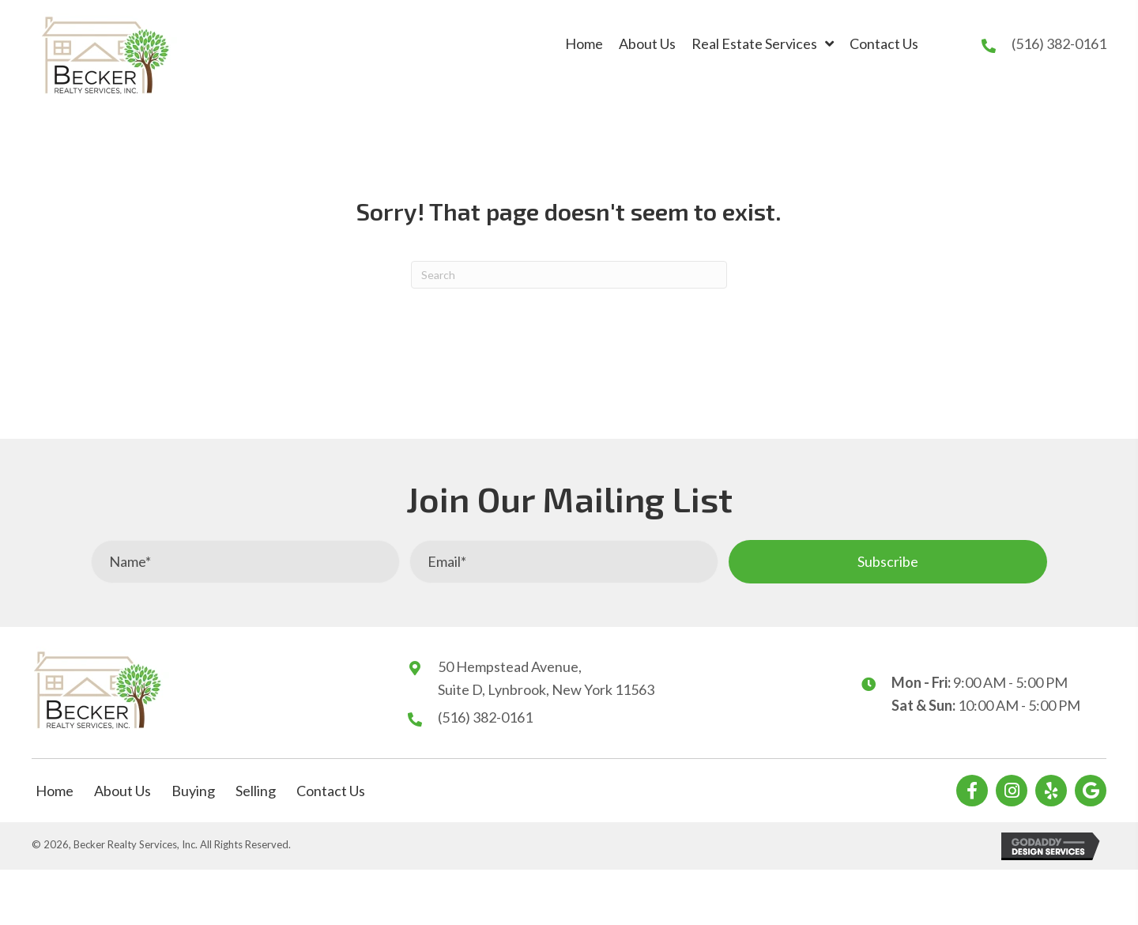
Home (54, 790)
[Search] (569, 275)
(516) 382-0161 (1059, 43)
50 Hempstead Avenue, (510, 666)
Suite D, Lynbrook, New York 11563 (546, 689)
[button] (888, 561)
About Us (122, 790)
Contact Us (330, 790)
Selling (256, 790)
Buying (193, 790)
